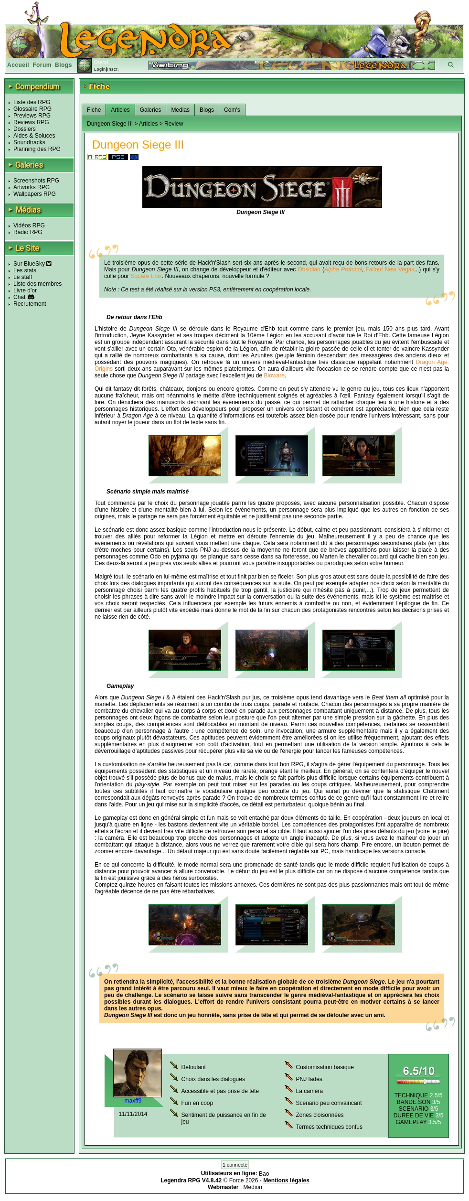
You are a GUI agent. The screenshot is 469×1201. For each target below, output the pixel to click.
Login (100, 69)
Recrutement (29, 303)
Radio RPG (28, 232)
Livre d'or (25, 290)
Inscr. (113, 69)
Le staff (22, 277)
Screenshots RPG (36, 180)
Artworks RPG (31, 187)
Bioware (274, 375)
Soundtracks (29, 142)
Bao (264, 1173)
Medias (180, 110)
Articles (120, 110)
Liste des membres (37, 283)
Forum (42, 65)
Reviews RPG (31, 122)
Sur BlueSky (32, 263)
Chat (19, 297)
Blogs (63, 65)
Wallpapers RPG (34, 194)
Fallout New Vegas (390, 269)
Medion (253, 1187)
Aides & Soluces (34, 135)
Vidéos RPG (29, 225)
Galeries (150, 110)
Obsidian (309, 269)
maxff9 (133, 1100)
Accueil (18, 65)
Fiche (94, 110)
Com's (232, 110)
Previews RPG (32, 115)
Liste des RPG (31, 102)
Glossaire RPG (32, 109)
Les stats (24, 270)
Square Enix (145, 276)
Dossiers (24, 129)
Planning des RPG (37, 149)
